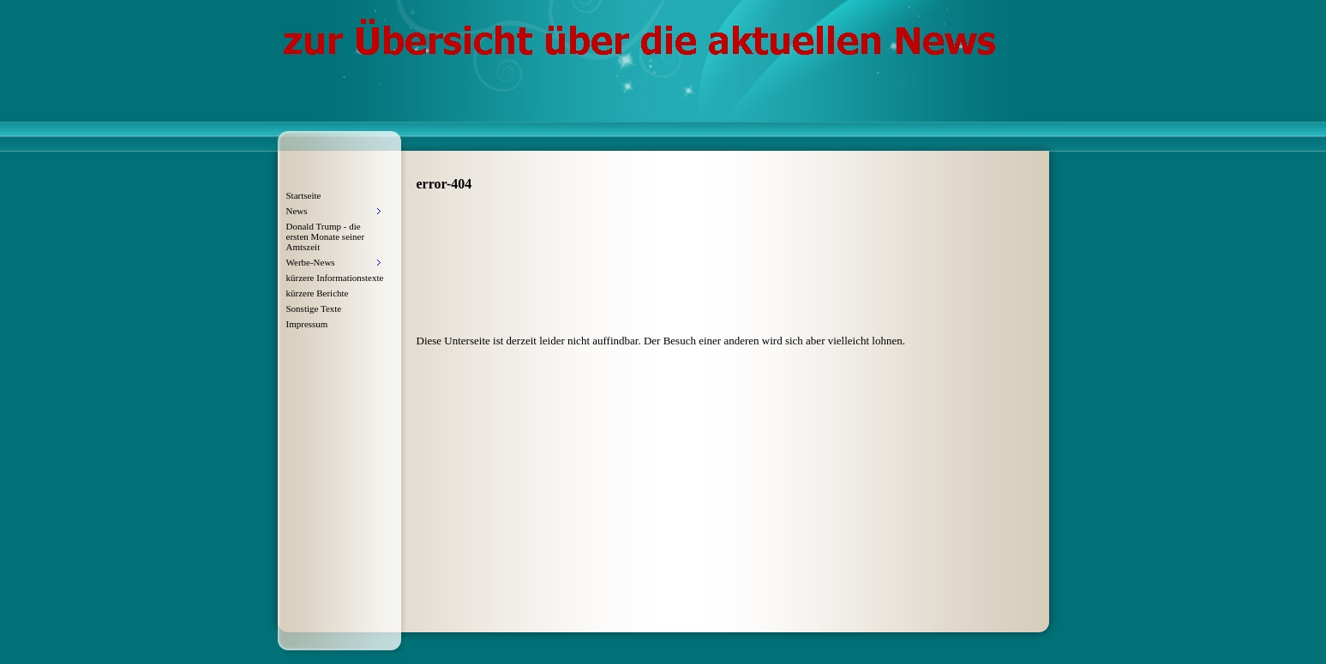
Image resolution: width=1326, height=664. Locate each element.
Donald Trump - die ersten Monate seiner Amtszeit (325, 236)
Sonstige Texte (314, 308)
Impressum (307, 324)
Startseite (303, 195)
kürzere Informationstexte (335, 277)
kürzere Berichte (317, 293)
